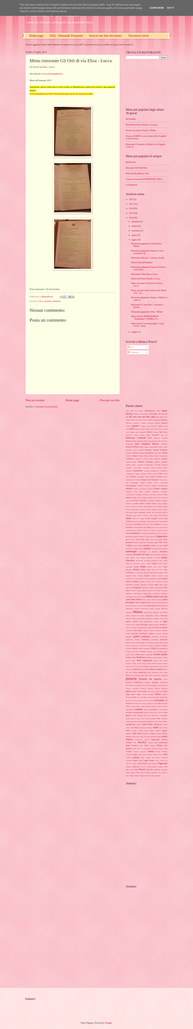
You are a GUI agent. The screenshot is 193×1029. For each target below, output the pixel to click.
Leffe (165, 573)
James (148, 563)
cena (127, 477)
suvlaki (134, 730)
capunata (140, 465)
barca (165, 432)
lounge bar (153, 579)
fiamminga (143, 521)
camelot (157, 462)
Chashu (149, 483)
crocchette (150, 500)
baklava (150, 432)
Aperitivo (129, 423)
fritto (149, 527)
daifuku (159, 506)
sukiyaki (149, 728)
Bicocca (129, 441)
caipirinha (138, 459)
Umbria (128, 757)
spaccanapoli (142, 721)
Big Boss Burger (143, 441)
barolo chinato (139, 435)
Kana (143, 566)
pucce (153, 691)
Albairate (136, 414)
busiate (156, 456)
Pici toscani (139, 666)
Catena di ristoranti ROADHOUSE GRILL (144, 179)
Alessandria (144, 414)
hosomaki (137, 554)
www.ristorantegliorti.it (52, 73)
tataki (142, 736)
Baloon (156, 432)
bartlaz (148, 435)
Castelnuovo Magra (133, 474)
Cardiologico (148, 465)
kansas (149, 567)
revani (133, 697)
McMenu (164, 593)
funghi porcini (162, 530)
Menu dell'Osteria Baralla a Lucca (145, 278)
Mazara (144, 590)
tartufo (128, 736)
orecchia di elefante (159, 627)
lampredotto (153, 573)
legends (128, 576)
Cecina (165, 474)
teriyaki (164, 739)
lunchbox (159, 581)
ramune (164, 694)
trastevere (143, 751)
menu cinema (146, 599)
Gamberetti (152, 533)
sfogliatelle (163, 715)
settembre (136, 231)
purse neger (136, 694)
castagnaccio (154, 471)
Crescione (134, 500)
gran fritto (159, 542)
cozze (128, 500)
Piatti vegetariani (144, 660)
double (148, 512)
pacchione (143, 633)
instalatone (139, 560)
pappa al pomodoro (147, 643)
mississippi (163, 612)
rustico (144, 703)
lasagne (160, 573)
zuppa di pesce (134, 775)
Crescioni (142, 500)
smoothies (152, 718)
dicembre (136, 221)
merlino (137, 608)
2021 (131, 199)
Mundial (156, 618)
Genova (141, 536)
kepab (148, 570)
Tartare (164, 733)
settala (134, 715)
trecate (158, 751)
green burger (138, 545)
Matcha (151, 587)
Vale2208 (164, 757)
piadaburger (149, 654)
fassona (160, 518)
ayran (165, 426)
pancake (158, 633)
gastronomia (130, 536)
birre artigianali (142, 444)
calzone (164, 459)
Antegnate (156, 420)
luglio (134, 240)
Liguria (147, 576)
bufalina (128, 456)
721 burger (139, 411)
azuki (127, 429)
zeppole (154, 772)
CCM (160, 474)
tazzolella (153, 736)
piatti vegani (130, 660)
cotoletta (150, 498)
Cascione (146, 468)
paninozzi (155, 637)
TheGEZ (142, 742)
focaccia (164, 524)
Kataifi (165, 567)
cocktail (147, 492)
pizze (128, 675)
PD (158, 648)
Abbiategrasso (149, 411)
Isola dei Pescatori (133, 563)
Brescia (136, 453)
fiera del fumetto (153, 521)
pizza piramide (153, 672)
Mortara (134, 618)
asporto (135, 425)
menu (156, 596)
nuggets (156, 624)
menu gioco (134, 606)
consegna (138, 494)
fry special (152, 530)
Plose (165, 679)
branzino (148, 450)
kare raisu (157, 567)
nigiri (165, 621)
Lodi (165, 576)
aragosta (157, 423)
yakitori (157, 769)
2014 (131, 218)
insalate (164, 557)
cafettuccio (163, 456)
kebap (142, 570)
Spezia (160, 721)
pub (149, 691)
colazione (155, 492)
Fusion (128, 533)
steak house (147, 724)
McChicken (138, 593)
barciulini (129, 435)
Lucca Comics (132, 581)
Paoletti (128, 643)
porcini (160, 685)
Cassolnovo (138, 471)
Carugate (129, 468)
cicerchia (150, 489)
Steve (166, 724)
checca (156, 483)
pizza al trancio (156, 669)
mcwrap (136, 597)
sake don (164, 703)
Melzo (149, 596)
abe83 (158, 411)
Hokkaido (129, 554)
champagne (134, 483)
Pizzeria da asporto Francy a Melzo (141, 130)
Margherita (137, 587)
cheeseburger (131, 485)
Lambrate (145, 573)
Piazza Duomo (157, 663)
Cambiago (149, 462)
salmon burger (151, 706)
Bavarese (155, 435)
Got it (170, 7)
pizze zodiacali (162, 675)
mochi (128, 616)
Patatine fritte (137, 648)
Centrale (132, 477)
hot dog (145, 554)
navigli (156, 621)
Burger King (143, 456)
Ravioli (128, 697)
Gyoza (153, 548)
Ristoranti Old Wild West (136, 168)
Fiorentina (137, 524)
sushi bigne (163, 728)
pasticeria (157, 645)
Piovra (165, 666)
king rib (155, 570)
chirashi (129, 488)
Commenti (133, 352)
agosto (135, 235)
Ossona (145, 630)
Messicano (144, 608)
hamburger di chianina (148, 552)
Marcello (129, 587)
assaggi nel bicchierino (148, 426)
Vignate (128, 767)
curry (154, 506)
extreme (139, 515)
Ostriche (158, 630)
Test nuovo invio (138, 35)
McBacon (129, 593)
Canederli (164, 462)
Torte (134, 748)
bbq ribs (164, 435)
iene (155, 554)
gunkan (147, 548)
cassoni (146, 471)
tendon (146, 739)
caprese (133, 465)
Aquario (150, 423)
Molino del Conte (137, 616)
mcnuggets (129, 597)
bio (163, 441)
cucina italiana (162, 503)
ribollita (144, 697)
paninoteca (145, 636)
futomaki (135, 533)
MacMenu (129, 585)
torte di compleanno (144, 748)
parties (157, 643)
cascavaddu (138, 468)
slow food (144, 718)
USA (142, 757)
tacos (146, 730)
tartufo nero (135, 736)
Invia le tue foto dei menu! (105, 35)
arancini (164, 423)
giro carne (145, 539)
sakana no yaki (152, 703)
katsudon (129, 570)
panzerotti (163, 639)
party (161, 643)
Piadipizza (149, 657)
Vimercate (136, 767)
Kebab (136, 569)
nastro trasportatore (145, 621)
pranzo (157, 688)
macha (165, 581)
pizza (135, 669)
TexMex (129, 742)
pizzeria (48, 301)
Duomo (164, 512)
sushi (155, 727)
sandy (165, 706)
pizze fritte (152, 675)
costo (144, 498)
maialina (144, 585)
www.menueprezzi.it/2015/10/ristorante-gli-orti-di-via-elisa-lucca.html (61, 94)
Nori (133, 624)
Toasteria (134, 745)
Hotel (151, 554)
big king (152, 441)
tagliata (151, 730)
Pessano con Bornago (155, 651)
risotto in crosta (148, 700)
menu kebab (142, 606)
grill (165, 545)
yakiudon (164, 769)
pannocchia (163, 637)
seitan (151, 712)
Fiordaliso (129, 524)
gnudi (136, 542)
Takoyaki (145, 733)
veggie (140, 760)
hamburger (131, 551)
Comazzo (164, 492)
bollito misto (162, 447)
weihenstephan (152, 767)
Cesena (161, 480)
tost (166, 748)
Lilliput (153, 576)
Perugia (128, 651)
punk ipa (159, 691)
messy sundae (155, 608)
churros (135, 489)
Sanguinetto (130, 709)
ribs (148, 697)
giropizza (129, 542)
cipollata (129, 492)
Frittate (135, 527)
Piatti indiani (163, 657)
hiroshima (163, 552)
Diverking (129, 512)
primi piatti (142, 691)
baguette (143, 432)
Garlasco (164, 533)
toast (128, 745)
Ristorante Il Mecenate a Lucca (144, 274)
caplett (128, 465)
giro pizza (163, 539)
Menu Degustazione (143, 602)
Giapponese (161, 536)
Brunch (142, 453)
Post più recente (35, 400)
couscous (164, 498)
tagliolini (129, 733)
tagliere (158, 730)
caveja (154, 474)
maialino (151, 585)
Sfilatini (140, 715)
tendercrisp (138, 739)
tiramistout (163, 742)
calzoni (141, 462)
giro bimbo (136, 539)
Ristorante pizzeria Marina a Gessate (141, 125)
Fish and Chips (147, 524)
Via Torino (133, 763)
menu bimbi (136, 599)
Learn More (157, 7)
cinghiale (163, 489)
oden (134, 627)
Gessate (147, 536)
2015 (131, 213)
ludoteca (143, 581)
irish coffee (163, 560)
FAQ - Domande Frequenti (66, 35)
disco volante (162, 509)
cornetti (159, 494)
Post (131, 347)
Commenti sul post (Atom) (46, 407)
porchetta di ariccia (142, 685)
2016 (131, 208)
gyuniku (164, 548)
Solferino (164, 718)
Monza (157, 616)
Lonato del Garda (132, 579)
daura (128, 509)
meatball (143, 597)
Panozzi (137, 639)
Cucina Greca (150, 503)
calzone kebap (131, 462)
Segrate (146, 712)
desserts (154, 509)
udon (165, 754)
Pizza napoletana (139, 672)
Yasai (127, 772)
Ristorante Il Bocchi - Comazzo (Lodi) (147, 258)
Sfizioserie (155, 715)
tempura (129, 739)
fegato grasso (134, 521)
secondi (129, 712)
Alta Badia (160, 417)
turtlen (155, 754)
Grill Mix (129, 548)
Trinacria (129, 754)
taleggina (152, 733)
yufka (137, 772)
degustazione (134, 509)
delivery (143, 509)
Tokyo (146, 745)
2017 (131, 204)
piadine (164, 654)
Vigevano (162, 763)
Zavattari (148, 772)
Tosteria (129, 751)
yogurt (132, 772)
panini (136, 636)
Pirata (128, 669)
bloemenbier (153, 447)
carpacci (164, 465)
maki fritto (163, 585)
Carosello (157, 465)
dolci (136, 512)
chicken (153, 486)
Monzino (163, 616)
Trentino (164, 751)
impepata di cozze (153, 558)
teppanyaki (155, 739)
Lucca (40, 301)
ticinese (150, 742)
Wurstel (142, 769)
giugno (135, 332)
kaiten (160, 563)
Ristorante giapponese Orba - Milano (147, 312)
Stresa (136, 728)
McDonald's (131, 119)
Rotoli (133, 703)
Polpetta (147, 682)
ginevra (128, 539)
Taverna (147, 736)
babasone (137, 429)
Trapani (135, 751)
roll (166, 700)
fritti (145, 527)
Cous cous (157, 498)
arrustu (128, 426)
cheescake (163, 483)
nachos (128, 621)
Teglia (159, 736)
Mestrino (164, 608)
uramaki (135, 757)
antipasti (164, 420)
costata (139, 498)
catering (143, 474)
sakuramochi (135, 706)
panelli (165, 633)
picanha (131, 666)
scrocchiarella (162, 709)
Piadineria (141, 657)
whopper (161, 767)
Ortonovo (129, 630)
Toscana (155, 748)
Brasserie (129, 453)
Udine (160, 754)
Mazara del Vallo (154, 590)
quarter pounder (148, 694)
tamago (158, 733)
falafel (128, 518)
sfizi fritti (147, 715)
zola (159, 772)
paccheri (135, 633)
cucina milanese (131, 506)
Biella (135, 441)
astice (160, 426)
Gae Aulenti (144, 533)
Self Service (158, 712)
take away (137, 733)
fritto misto (155, 527)
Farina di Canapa (138, 518)
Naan (161, 618)
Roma (128, 703)
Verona (162, 760)
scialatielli (153, 709)
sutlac (128, 730)
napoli (134, 621)
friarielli (129, 527)
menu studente (162, 606)
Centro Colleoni (156, 477)
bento (150, 438)
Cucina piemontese (145, 506)
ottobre (135, 226)
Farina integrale (151, 518)
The (134, 742)
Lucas (159, 579)
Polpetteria (163, 682)
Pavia (154, 648)
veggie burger (148, 760)
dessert (148, 509)
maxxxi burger (136, 590)
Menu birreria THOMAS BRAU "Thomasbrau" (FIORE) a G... (145, 317)
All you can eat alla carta (142, 416)
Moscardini (142, 618)
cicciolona (142, 489)
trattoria (151, 751)
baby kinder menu (147, 429)
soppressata (130, 721)
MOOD (128, 618)
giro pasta (154, 539)
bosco (136, 450)
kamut (136, 567)
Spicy (165, 721)
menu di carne (156, 602)
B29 (132, 429)
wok (131, 769)
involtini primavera (151, 560)
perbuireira (163, 648)
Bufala (164, 453)
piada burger (130, 654)
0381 (127, 411)
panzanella (154, 639)
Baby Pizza (159, 429)
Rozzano (139, 703)
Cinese (157, 488)
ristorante (56, 301)
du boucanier (156, 512)
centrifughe (140, 477)
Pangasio (129, 637)
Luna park (150, 581)
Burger (135, 456)
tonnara (152, 745)
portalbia (136, 688)
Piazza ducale (146, 663)
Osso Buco (137, 630)
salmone (160, 706)
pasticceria (134, 645)
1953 (132, 411)
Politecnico (138, 682)
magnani (137, 585)
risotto (152, 697)
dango (165, 506)
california (157, 459)
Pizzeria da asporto (150, 678)
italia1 (143, 563)
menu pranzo (152, 606)
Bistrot (136, 447)
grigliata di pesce (157, 545)
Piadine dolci (131, 657)
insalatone (130, 560)
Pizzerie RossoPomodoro (141, 262)
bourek (141, 450)
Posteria (143, 688)
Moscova (149, 618)
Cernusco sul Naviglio (149, 480)
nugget (151, 624)
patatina (164, 645)
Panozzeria (129, 639)
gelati (137, 536)
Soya (136, 721)
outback (164, 630)
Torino (159, 745)
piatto (156, 660)
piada (165, 651)
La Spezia (137, 573)
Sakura (128, 706)
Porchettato (153, 685)
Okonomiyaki (141, 627)
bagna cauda (134, 432)
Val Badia (156, 757)
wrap (136, 769)
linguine (160, 576)
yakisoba (149, 769)
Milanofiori (148, 612)
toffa (141, 745)
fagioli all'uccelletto (160, 515)
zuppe (152, 775)
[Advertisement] (145, 83)
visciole (143, 767)
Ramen (158, 694)
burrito (151, 456)
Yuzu (142, 772)
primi (134, 691)
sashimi (139, 709)
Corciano (153, 494)
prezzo (128, 691)
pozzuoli (150, 688)
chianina (147, 486)
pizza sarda (163, 672)
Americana (134, 420)
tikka (156, 742)
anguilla (150, 420)
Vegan (135, 760)
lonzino (141, 579)
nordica (128, 624)
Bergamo (157, 438)
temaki (164, 736)
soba (158, 718)
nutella (162, 624)
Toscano (161, 748)
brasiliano (163, 450)
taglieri (164, 730)
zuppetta (157, 775)
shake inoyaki (131, 718)
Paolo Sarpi (136, 643)
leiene (134, 576)
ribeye (139, 697)
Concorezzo (130, 494)
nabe (165, 618)
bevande (164, 438)
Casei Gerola (156, 468)
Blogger (108, 1023)
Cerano (137, 480)
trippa (135, 754)
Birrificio (164, 444)
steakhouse (158, 724)
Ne (161, 621)
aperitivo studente (139, 423)
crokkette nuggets (161, 500)
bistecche (129, 447)
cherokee (140, 486)
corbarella (145, 494)
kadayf (154, 563)
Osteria (151, 630)
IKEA (159, 554)
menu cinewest (157, 599)
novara (138, 624)
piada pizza (139, 654)
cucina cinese (138, 503)
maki (156, 585)
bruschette (150, 453)
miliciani (156, 612)
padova (151, 633)
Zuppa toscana (145, 775)
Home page (36, 35)
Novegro (144, 624)
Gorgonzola (142, 542)
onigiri (149, 627)
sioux (138, 718)
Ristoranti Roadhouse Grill (137, 173)
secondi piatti (137, 712)
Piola (160, 666)
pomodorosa (130, 685)
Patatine (128, 648)
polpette (155, 682)
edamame (129, 515)
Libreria (140, 576)
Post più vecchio (110, 400)
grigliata (147, 545)
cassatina (129, 471)
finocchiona (163, 521)
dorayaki (142, 512)
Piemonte (147, 666)
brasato (156, 450)
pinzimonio (154, 666)
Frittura (139, 530)
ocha (131, 627)
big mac (158, 441)
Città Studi (138, 492)
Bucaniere (157, 453)
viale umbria (152, 763)
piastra (156, 657)
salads (143, 706)
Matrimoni (158, 587)
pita (131, 669)
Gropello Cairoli (138, 548)
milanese (129, 612)
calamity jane (148, 459)
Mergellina (129, 608)
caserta (165, 468)
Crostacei (129, 503)
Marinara (145, 587)
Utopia (148, 757)
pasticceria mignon (146, 645)
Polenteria (129, 682)
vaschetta (129, 760)
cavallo (149, 474)
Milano (138, 612)
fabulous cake (148, 515)
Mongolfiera (149, 616)
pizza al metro (143, 669)
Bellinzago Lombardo (136, 438)
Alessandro (153, 414)
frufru (145, 530)
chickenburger (162, 486)
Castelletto (163, 471)
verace (157, 760)
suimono (143, 728)
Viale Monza (142, 763)
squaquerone (131, 724)
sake (159, 703)
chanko (142, 483)
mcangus (164, 590)
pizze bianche (135, 675)
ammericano (142, 420)
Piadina (157, 654)
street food (129, 728)
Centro (147, 477)
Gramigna (150, 542)
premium (164, 688)
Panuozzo (145, 639)
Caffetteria (130, 459)
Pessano (143, 651)
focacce (157, 524)
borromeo (129, 450)
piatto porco (136, 663)
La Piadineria (131, 185)
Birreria (155, 444)
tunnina (149, 754)
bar (161, 432)
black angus (144, 447)
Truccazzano (142, 754)
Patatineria (147, 648)
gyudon (158, 548)
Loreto (146, 579)
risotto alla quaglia (136, 700)
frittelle (140, 527)
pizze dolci (144, 675)
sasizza (146, 709)
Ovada (128, 633)
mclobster (156, 593)
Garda (159, 533)
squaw (139, 724)
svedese (140, 730)
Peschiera (135, 651)
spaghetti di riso (152, 721)
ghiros (153, 536)
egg (134, 515)
